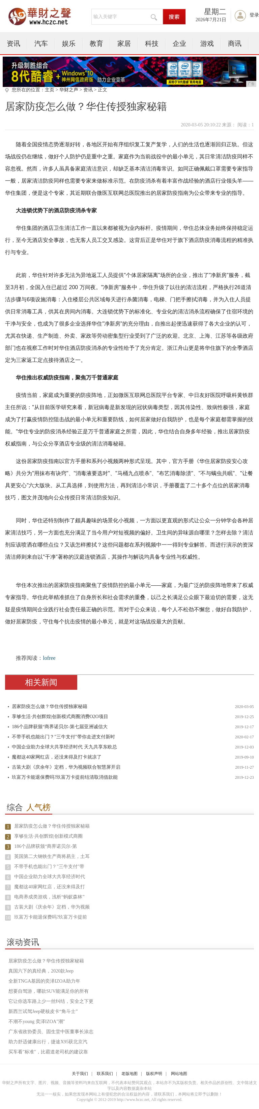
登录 (254, 15)
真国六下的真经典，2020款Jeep (41, 971)
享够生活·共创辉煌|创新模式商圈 (48, 836)
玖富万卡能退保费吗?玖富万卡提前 (50, 917)
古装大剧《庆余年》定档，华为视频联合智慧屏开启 (66, 767)
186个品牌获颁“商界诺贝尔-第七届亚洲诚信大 (60, 726)
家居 (124, 43)
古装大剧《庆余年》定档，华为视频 (52, 907)
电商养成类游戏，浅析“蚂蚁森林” (49, 896)
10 (8, 917)
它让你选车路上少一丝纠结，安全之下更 (50, 1001)
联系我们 (105, 1073)
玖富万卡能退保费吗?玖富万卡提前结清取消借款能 (65, 777)
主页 (49, 89)
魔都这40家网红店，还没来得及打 (49, 886)
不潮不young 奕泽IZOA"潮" (36, 1021)
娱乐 (69, 43)
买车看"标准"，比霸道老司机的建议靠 (48, 1051)
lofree (49, 658)
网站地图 (179, 1073)
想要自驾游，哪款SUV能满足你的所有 (48, 991)
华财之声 (68, 89)
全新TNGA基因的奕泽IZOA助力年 (44, 981)
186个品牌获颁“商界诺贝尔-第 (45, 846)
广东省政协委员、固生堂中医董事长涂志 (50, 1031)
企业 (179, 43)
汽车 (41, 43)
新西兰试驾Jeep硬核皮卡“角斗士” (43, 1011)
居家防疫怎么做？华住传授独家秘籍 (49, 706)
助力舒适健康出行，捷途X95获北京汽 (47, 1041)
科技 (152, 43)
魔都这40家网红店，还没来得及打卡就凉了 (57, 757)
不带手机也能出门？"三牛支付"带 (49, 866)
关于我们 (80, 1073)
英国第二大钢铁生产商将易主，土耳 (52, 856)
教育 (96, 43)
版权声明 (154, 1073)
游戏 (207, 43)
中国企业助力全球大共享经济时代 (49, 876)
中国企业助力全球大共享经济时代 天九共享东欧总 (64, 746)
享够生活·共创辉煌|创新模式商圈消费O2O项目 (60, 716)
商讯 (234, 43)
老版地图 (129, 1073)
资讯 (13, 43)
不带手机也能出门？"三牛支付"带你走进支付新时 (63, 736)
